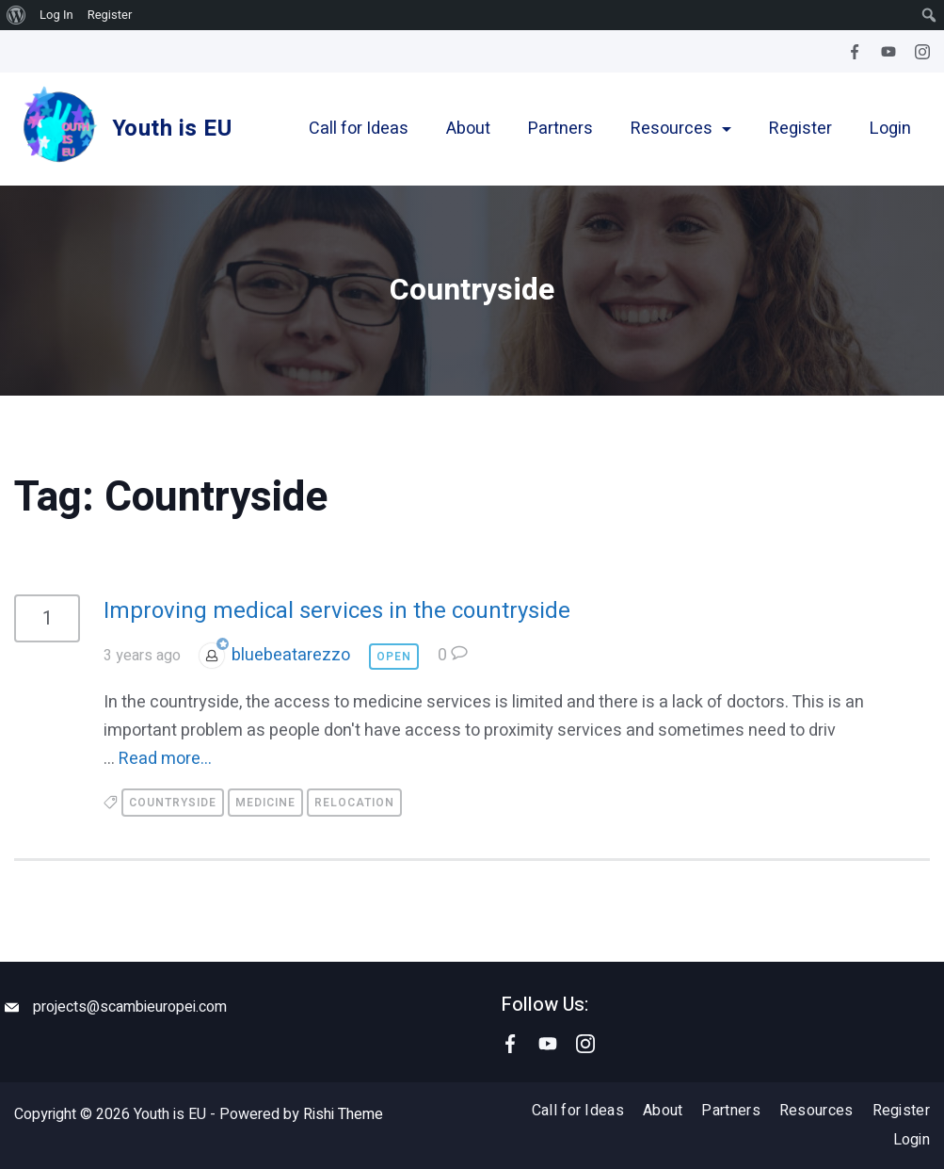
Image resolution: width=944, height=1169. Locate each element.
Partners (560, 129)
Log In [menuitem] (56, 15)
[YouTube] (888, 51)
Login (890, 129)
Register (800, 129)
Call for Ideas (358, 129)
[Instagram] (922, 51)
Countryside (172, 802)
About (468, 129)
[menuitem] (16, 15)
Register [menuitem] (110, 15)
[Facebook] (854, 51)
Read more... (165, 758)
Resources (681, 129)
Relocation (354, 802)
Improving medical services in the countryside (337, 610)
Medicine (265, 802)
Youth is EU (172, 128)
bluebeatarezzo (291, 655)
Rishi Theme (343, 1114)
